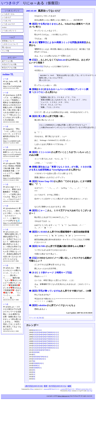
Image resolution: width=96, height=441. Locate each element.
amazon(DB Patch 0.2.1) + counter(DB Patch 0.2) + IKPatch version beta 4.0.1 (68, 390)
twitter (4, 27)
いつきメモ (6, 21)
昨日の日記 (38, 66)
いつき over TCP (8, 24)
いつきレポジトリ (9, 31)
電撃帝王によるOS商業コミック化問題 (57, 42)
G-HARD (42, 233)
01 (34, 334)
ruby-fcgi (89, 392)
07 (47, 334)
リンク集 (5, 51)
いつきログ (10, 3)
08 (49, 334)
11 (38, 331)
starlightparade (61, 171)
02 (36, 334)
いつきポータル (8, 14)
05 (42, 334)
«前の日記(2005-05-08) (34, 387)
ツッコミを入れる (36, 319)
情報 (34, 89)
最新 (45, 387)
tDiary (32, 390)
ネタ (34, 42)
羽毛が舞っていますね (49, 292)
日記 (34, 60)
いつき (5, 79)
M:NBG (42, 247)
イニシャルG (44, 153)
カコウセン (39, 92)
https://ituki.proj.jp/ (64, 397)
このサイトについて (10, 44)
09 (51, 334)
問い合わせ (6, 47)
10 (36, 331)
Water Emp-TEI (46, 183)
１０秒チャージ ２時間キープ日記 (55, 274)
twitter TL (8, 74)
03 (38, 334)
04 (34, 331)
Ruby (69, 392)
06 (45, 334)
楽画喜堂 (81, 42)
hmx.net (62, 60)
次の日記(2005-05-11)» (57, 387)
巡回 (34, 24)
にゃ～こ (42, 212)
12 (40, 331)
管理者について (8, 41)
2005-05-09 (31, 11)
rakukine (42, 307)
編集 (69, 387)
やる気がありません (48, 24)
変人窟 (41, 117)
